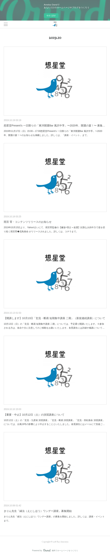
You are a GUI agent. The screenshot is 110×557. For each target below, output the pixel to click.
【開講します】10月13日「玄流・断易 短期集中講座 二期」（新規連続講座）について (54, 318)
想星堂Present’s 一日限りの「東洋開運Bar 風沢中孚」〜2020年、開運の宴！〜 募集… (54, 125)
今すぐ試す (51, 16)
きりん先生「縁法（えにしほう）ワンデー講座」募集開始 (38, 510)
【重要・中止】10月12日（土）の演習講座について (34, 414)
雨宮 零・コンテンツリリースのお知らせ (28, 221)
